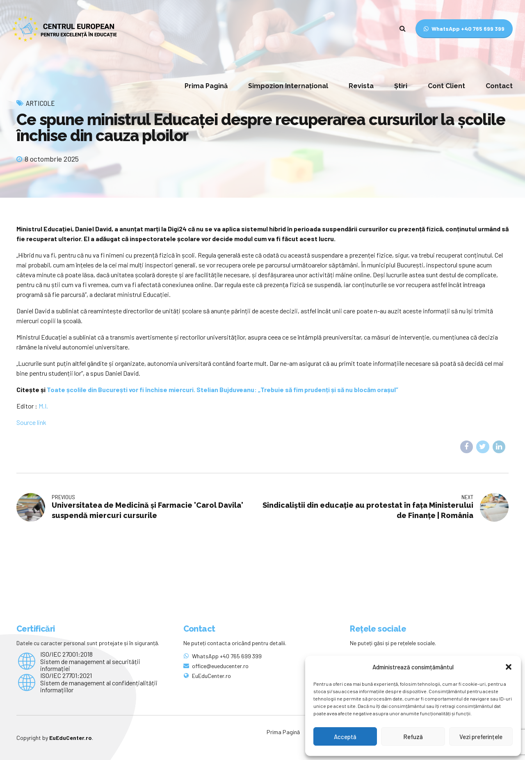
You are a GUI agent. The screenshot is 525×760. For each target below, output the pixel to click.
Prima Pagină (206, 86)
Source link (31, 422)
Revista (361, 86)
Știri (400, 86)
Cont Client (446, 86)
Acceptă (345, 736)
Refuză (413, 736)
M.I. (43, 406)
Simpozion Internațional (288, 86)
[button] (508, 667)
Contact (499, 86)
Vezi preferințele (480, 736)
